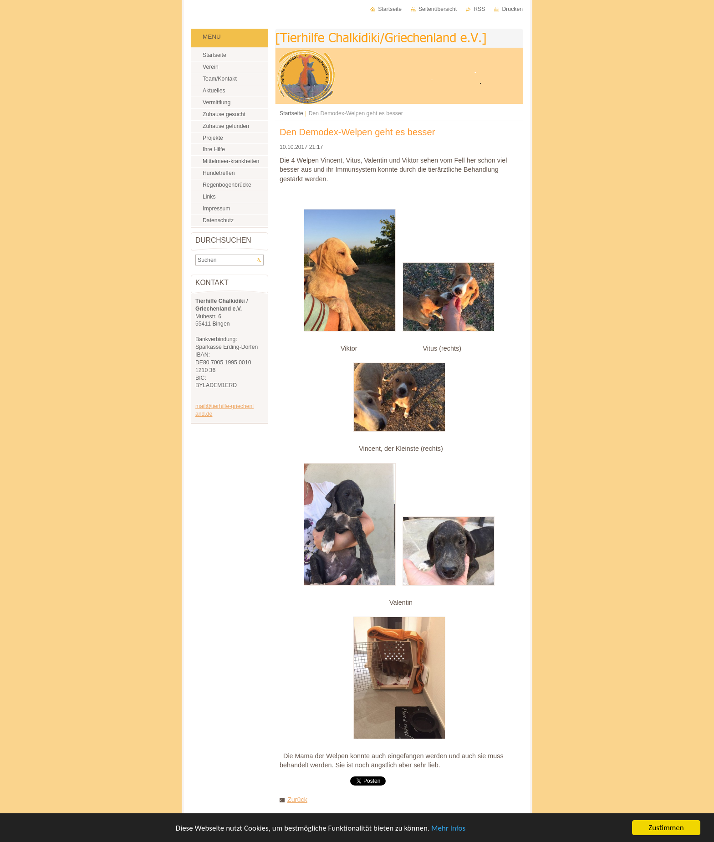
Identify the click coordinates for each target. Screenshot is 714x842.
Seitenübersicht (437, 9)
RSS (479, 9)
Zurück (297, 799)
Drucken (512, 9)
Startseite (291, 113)
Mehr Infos (448, 828)
